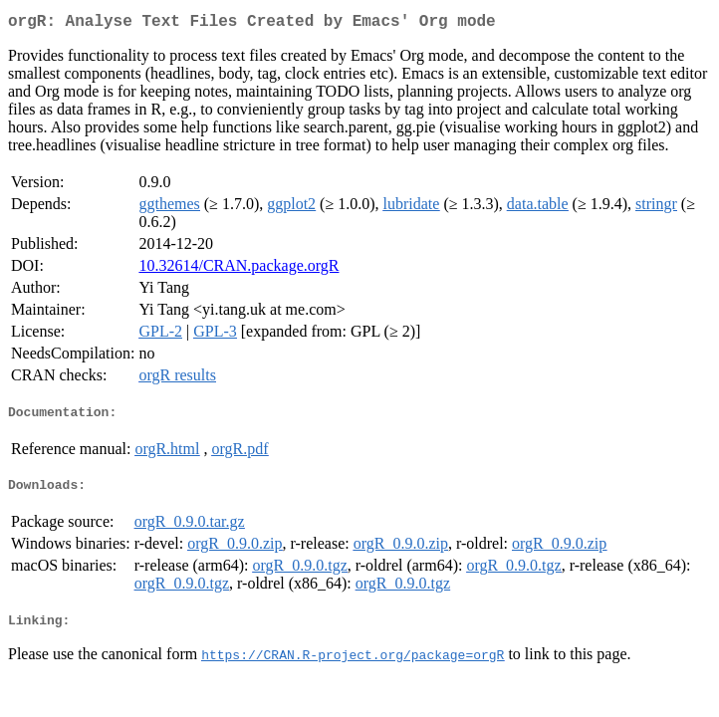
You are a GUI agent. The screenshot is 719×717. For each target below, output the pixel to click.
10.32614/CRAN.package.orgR (238, 269)
